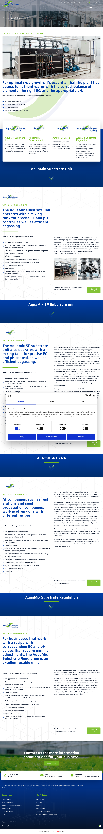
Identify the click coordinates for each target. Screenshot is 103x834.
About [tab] (81, 402)
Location (78, 774)
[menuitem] (47, 831)
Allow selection (51, 437)
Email (47, 774)
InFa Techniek (20, 96)
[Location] (72, 775)
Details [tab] (51, 402)
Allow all (81, 437)
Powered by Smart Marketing (9, 826)
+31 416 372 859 (14, 776)
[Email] (42, 775)
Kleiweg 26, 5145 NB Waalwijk (87, 776)
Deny (22, 437)
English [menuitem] (61, 832)
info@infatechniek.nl (53, 776)
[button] (91, 7)
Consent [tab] (21, 402)
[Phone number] (5, 775)
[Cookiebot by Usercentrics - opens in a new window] (86, 395)
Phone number (13, 774)
